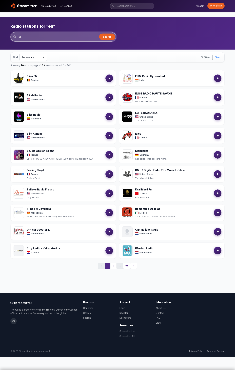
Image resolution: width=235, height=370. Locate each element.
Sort (15, 57)
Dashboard (125, 317)
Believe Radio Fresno (40, 189)
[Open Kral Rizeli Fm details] (127, 193)
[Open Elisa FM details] (19, 78)
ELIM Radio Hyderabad (150, 76)
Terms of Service (216, 351)
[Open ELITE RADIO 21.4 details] (127, 116)
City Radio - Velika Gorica (43, 248)
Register (216, 5)
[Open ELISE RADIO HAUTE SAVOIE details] (127, 97)
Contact (160, 313)
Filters (205, 57)
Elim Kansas (34, 133)
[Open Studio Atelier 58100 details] (19, 154)
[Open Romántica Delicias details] (127, 212)
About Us (161, 308)
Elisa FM (32, 76)
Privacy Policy (196, 351)
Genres (66, 5)
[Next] (133, 266)
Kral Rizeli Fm (143, 189)
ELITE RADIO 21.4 (146, 112)
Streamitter (21, 303)
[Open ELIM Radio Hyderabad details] (127, 78)
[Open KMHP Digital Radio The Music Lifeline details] (127, 174)
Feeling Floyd (35, 170)
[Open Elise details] (127, 135)
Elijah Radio (34, 95)
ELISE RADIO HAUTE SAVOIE (153, 93)
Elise (138, 133)
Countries (48, 5)
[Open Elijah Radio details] (19, 97)
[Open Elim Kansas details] (19, 135)
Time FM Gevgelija (39, 208)
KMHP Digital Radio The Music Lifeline (160, 170)
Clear (217, 57)
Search (107, 36)
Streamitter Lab (127, 331)
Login (199, 5)
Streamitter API (127, 336)
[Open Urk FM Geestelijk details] (19, 231)
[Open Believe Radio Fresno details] (19, 193)
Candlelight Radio (146, 229)
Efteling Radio (144, 248)
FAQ (158, 317)
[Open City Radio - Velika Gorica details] (19, 250)
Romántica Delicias (147, 208)
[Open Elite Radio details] (19, 116)
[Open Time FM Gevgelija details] (19, 212)
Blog (158, 322)
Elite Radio (33, 114)
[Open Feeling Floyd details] (19, 174)
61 (126, 265)
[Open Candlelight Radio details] (127, 231)
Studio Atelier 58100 (40, 150)
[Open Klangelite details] (127, 154)
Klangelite (141, 150)
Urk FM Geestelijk (38, 229)
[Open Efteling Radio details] (127, 250)
